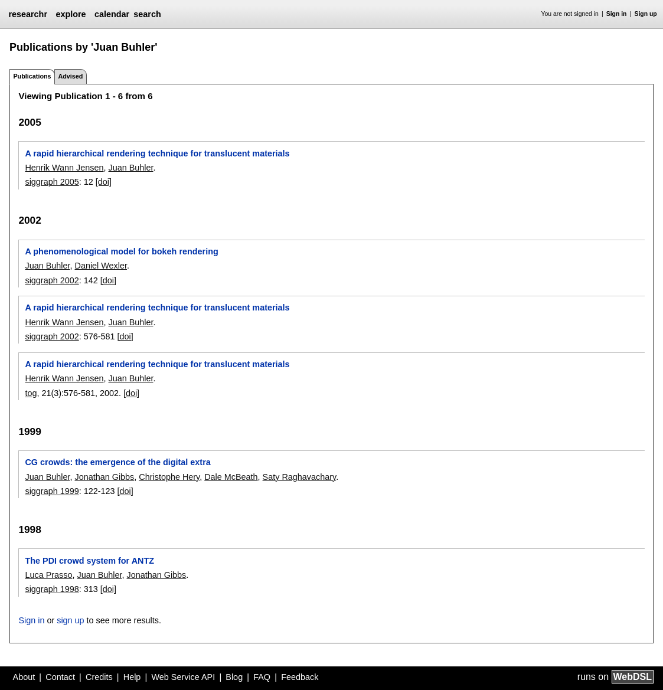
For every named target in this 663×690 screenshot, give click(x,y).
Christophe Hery (169, 477)
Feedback (299, 677)
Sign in (616, 14)
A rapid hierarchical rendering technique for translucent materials (157, 153)
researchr (27, 14)
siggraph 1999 (52, 491)
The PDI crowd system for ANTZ (89, 560)
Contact (60, 677)
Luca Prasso (48, 575)
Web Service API (183, 677)
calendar (111, 14)
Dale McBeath (230, 477)
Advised (70, 76)
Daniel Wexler (100, 265)
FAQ (261, 677)
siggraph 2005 (52, 182)
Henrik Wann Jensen (64, 167)
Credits (99, 677)
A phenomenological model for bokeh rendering (121, 251)
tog (31, 393)
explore (70, 14)
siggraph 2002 (52, 280)
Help (132, 677)
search (147, 14)
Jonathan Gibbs (104, 477)
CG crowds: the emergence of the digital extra (117, 462)
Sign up (646, 14)
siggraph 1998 (52, 589)
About (24, 677)
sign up (70, 620)
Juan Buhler (131, 167)
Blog (234, 677)
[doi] (104, 182)
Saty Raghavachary (300, 477)
